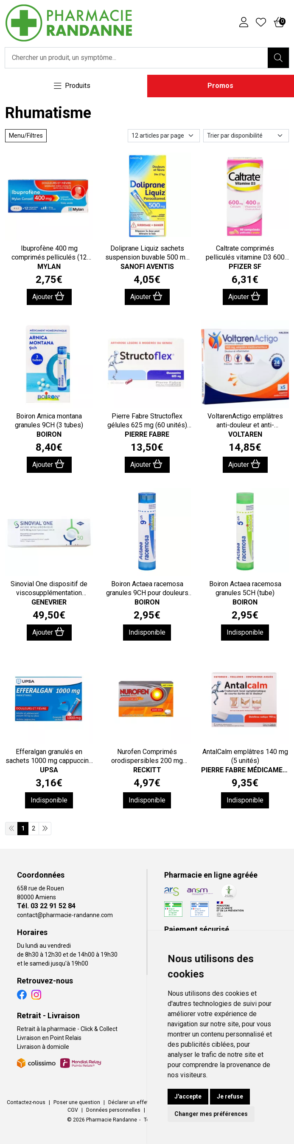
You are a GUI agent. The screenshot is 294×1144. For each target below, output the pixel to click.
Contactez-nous (26, 1102)
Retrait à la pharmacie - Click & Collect (67, 1028)
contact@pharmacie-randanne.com (65, 915)
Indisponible (147, 632)
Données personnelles (113, 1110)
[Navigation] (72, 86)
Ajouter (48, 296)
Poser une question (76, 1102)
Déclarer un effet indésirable (142, 1102)
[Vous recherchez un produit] (136, 58)
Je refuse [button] (230, 1096)
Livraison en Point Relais (49, 1037)
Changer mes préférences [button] (211, 1113)
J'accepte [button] (188, 1096)
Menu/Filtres (26, 135)
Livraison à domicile (43, 1046)
